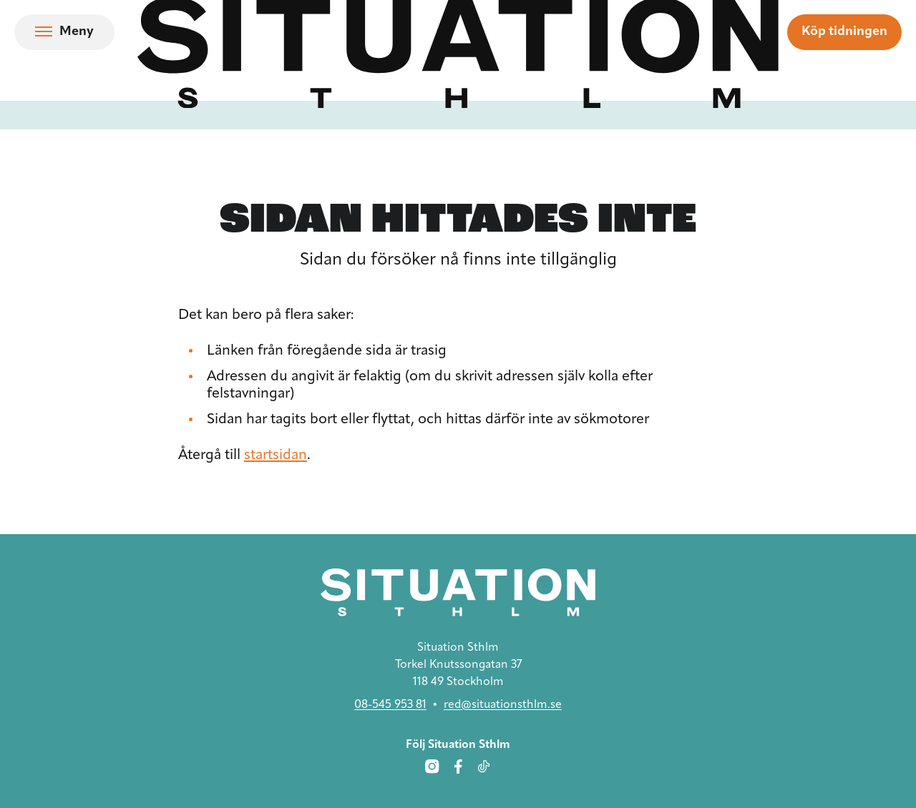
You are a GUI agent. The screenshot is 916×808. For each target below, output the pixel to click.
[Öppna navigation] (64, 32)
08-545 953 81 (390, 705)
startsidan (275, 455)
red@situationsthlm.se (503, 705)
